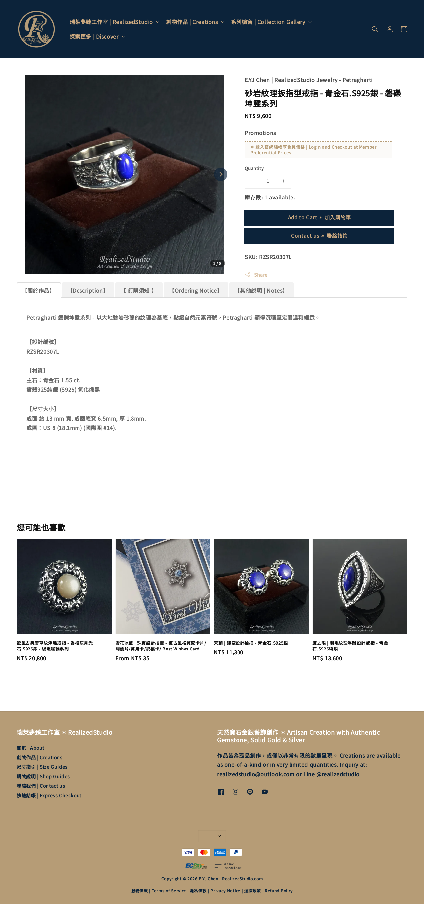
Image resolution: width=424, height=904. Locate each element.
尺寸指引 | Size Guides (42, 766)
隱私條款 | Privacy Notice (215, 890)
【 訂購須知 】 (139, 290)
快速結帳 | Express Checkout (49, 795)
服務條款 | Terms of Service (158, 890)
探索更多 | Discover (94, 36)
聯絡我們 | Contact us (41, 785)
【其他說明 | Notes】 (261, 290)
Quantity (254, 168)
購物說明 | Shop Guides (43, 776)
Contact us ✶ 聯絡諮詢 (319, 235)
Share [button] (256, 274)
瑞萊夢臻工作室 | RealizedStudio (111, 21)
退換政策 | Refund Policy (268, 890)
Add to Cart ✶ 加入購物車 (319, 217)
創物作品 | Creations (192, 21)
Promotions (260, 133)
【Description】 (88, 290)
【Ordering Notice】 (195, 290)
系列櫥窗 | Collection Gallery (268, 21)
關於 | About (30, 748)
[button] (375, 29)
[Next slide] (220, 174)
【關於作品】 (38, 290)
